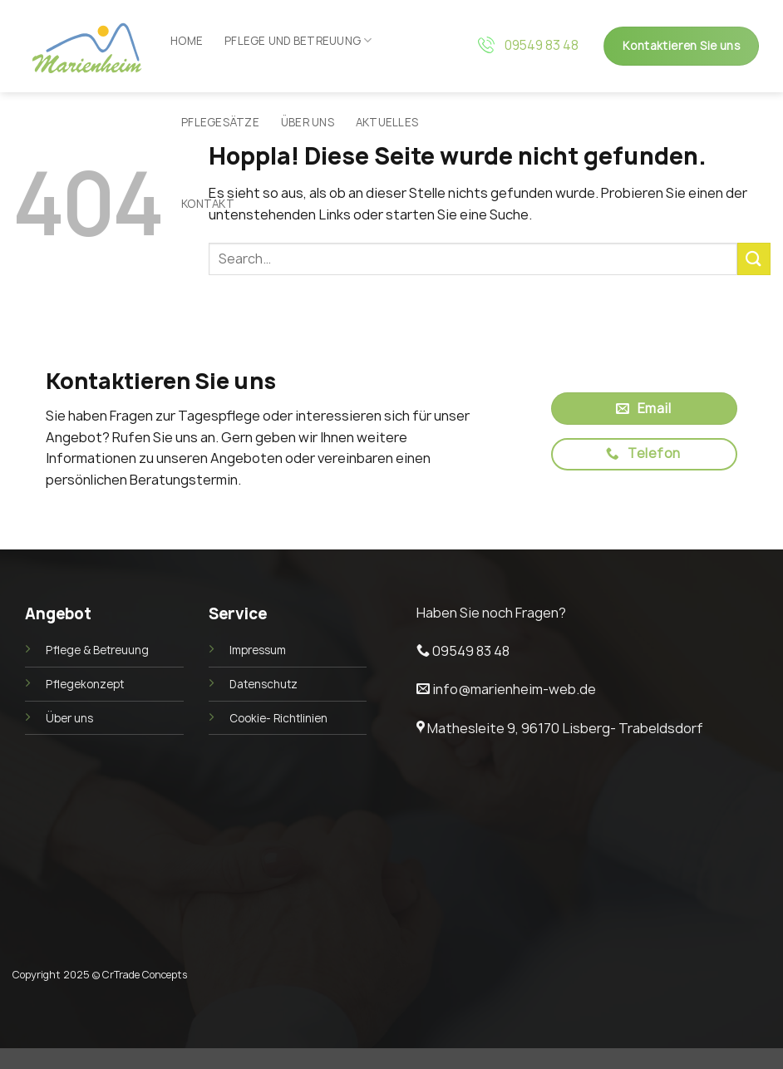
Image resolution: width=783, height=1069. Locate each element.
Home (186, 40)
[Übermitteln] (754, 259)
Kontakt (207, 203)
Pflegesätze (220, 122)
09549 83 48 (542, 45)
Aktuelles (387, 122)
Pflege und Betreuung (298, 40)
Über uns (307, 122)
